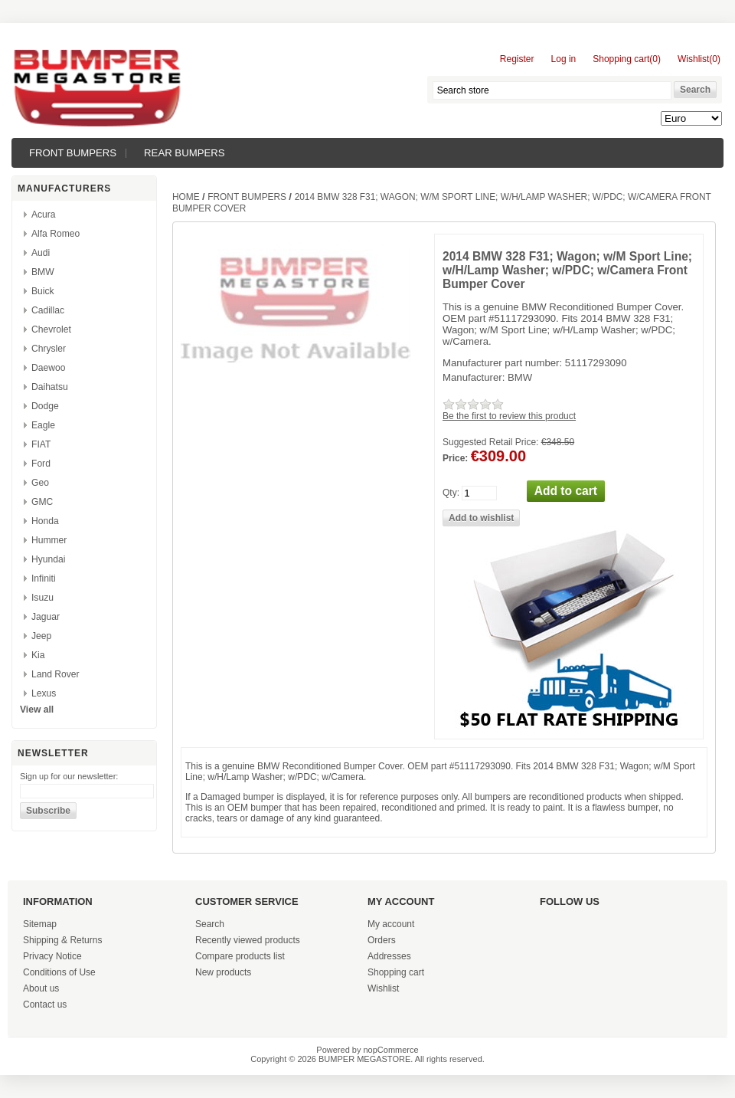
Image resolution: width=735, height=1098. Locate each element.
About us (41, 988)
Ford (41, 463)
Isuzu (42, 597)
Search (209, 924)
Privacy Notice (52, 956)
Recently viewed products (247, 940)
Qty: (451, 492)
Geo (40, 482)
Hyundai (48, 559)
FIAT (41, 444)
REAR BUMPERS (184, 153)
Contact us (45, 1004)
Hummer (49, 540)
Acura (43, 214)
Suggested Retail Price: (490, 442)
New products (223, 972)
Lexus (43, 693)
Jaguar (45, 616)
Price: (455, 458)
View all (37, 709)
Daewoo (48, 367)
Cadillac (47, 310)
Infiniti (43, 578)
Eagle (43, 425)
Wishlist (383, 988)
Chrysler (48, 348)
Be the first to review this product (509, 416)
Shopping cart (396, 972)
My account (391, 924)
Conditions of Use (59, 972)
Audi (40, 252)
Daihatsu (49, 387)
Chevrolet (51, 329)
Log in (564, 59)
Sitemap (40, 924)
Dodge (45, 406)
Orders (382, 940)
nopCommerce (391, 1049)
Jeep (41, 636)
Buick (42, 291)
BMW (42, 272)
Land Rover (55, 674)
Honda (45, 521)
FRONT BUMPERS (72, 153)
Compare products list (240, 956)
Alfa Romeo (55, 233)
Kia (37, 655)
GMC (42, 502)
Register (517, 59)
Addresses (389, 956)
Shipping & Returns (62, 940)
